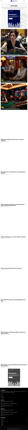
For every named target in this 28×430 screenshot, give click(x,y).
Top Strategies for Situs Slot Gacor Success (7, 405)
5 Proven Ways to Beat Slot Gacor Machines (11, 268)
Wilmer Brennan (3, 141)
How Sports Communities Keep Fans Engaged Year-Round (9, 403)
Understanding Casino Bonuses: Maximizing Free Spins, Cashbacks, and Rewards (13, 205)
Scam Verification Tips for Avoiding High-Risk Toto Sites (13, 300)
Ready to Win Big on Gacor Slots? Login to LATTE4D (13, 237)
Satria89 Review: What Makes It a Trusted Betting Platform (13, 172)
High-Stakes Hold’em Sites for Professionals (7, 401)
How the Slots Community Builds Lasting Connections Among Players (14, 365)
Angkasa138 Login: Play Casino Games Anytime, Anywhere (12, 140)
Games (2, 138)
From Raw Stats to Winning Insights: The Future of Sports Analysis (13, 333)
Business (3, 107)
